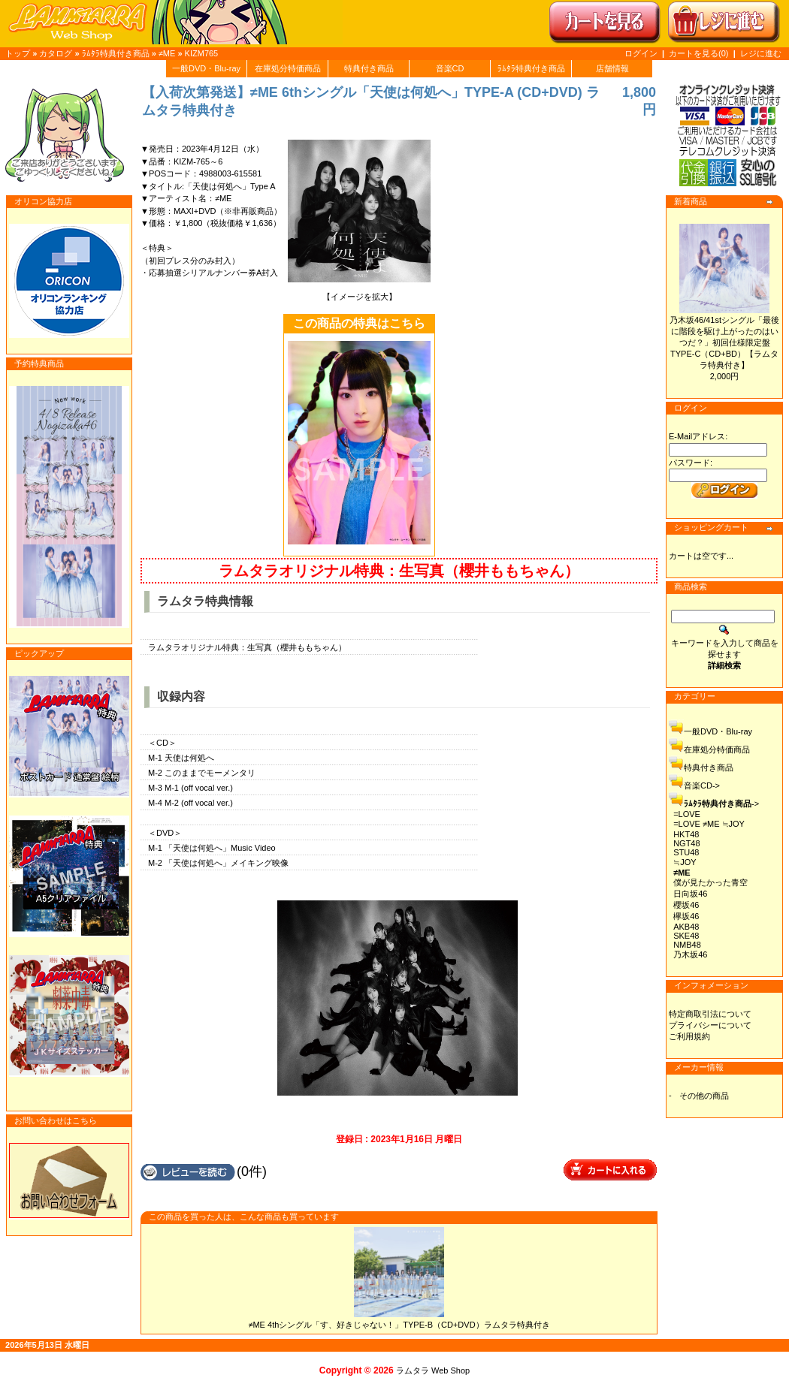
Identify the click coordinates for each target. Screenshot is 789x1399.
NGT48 (686, 843)
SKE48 (686, 935)
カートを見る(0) (700, 53)
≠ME (167, 53)
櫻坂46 (686, 904)
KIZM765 (202, 53)
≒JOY (684, 862)
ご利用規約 (689, 1036)
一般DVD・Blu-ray (206, 68)
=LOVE (686, 814)
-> (721, 803)
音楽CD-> (702, 785)
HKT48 (686, 834)
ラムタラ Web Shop (433, 1370)
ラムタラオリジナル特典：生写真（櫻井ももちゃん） (399, 570)
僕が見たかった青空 (710, 882)
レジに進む (760, 53)
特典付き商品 (369, 68)
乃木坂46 (690, 954)
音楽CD (450, 68)
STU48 (686, 852)
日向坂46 (690, 893)
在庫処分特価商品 (288, 68)
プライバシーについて (710, 1025)
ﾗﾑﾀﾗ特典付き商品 (116, 53)
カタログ (55, 53)
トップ (17, 53)
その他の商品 (704, 1095)
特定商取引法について (710, 1013)
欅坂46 (686, 916)
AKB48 (686, 926)
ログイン (641, 53)
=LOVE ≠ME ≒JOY (709, 823)
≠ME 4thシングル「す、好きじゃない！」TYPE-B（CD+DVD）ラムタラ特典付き (398, 1324)
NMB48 (687, 944)
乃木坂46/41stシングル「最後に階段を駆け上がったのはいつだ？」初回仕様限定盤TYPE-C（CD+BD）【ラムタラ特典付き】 (724, 342)
